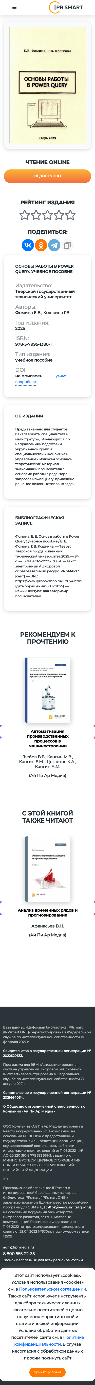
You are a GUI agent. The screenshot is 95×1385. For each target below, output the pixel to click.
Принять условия (47, 1372)
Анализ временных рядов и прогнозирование (48, 913)
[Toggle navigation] (14, 7)
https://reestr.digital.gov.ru (68, 1207)
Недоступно (47, 176)
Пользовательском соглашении (52, 1289)
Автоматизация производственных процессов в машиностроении (47, 738)
